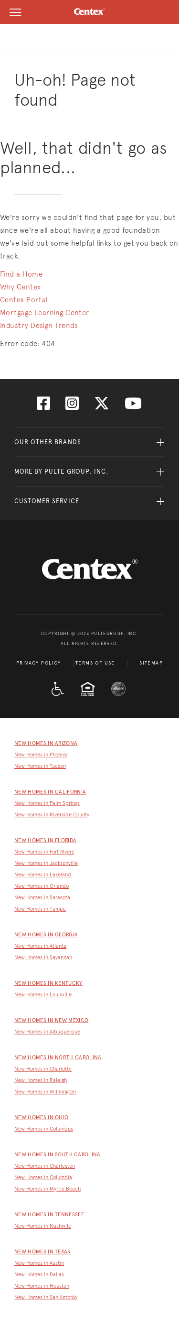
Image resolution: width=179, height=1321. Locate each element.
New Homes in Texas (42, 1252)
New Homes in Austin (39, 1263)
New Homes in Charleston (44, 1166)
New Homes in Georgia (46, 935)
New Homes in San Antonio (45, 1297)
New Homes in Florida (45, 840)
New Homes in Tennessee (49, 1215)
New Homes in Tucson (40, 766)
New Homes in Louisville (43, 995)
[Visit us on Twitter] (101, 406)
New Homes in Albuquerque (47, 1032)
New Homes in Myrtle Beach (47, 1189)
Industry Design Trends (39, 325)
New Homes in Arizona (45, 743)
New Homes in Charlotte (43, 1069)
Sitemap (151, 663)
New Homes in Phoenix (40, 755)
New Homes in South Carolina (57, 1155)
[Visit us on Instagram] (72, 406)
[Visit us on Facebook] (43, 406)
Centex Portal (24, 300)
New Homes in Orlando (41, 886)
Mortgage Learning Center (44, 312)
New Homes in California (50, 792)
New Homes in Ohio (41, 1117)
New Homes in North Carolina (58, 1057)
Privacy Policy (38, 663)
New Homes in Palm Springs (47, 803)
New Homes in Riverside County (51, 815)
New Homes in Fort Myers (44, 852)
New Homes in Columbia (43, 1177)
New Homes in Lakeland (42, 875)
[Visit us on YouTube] (133, 406)
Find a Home (21, 274)
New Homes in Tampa (40, 909)
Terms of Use (95, 663)
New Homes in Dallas (39, 1274)
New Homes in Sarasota (42, 897)
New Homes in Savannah (43, 957)
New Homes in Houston (41, 1286)
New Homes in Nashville (42, 1226)
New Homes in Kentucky (48, 983)
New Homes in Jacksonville (46, 863)
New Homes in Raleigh (40, 1080)
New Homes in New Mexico (51, 1020)
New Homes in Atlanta (40, 946)
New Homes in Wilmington (45, 1092)
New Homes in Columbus (43, 1129)
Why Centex (20, 287)
